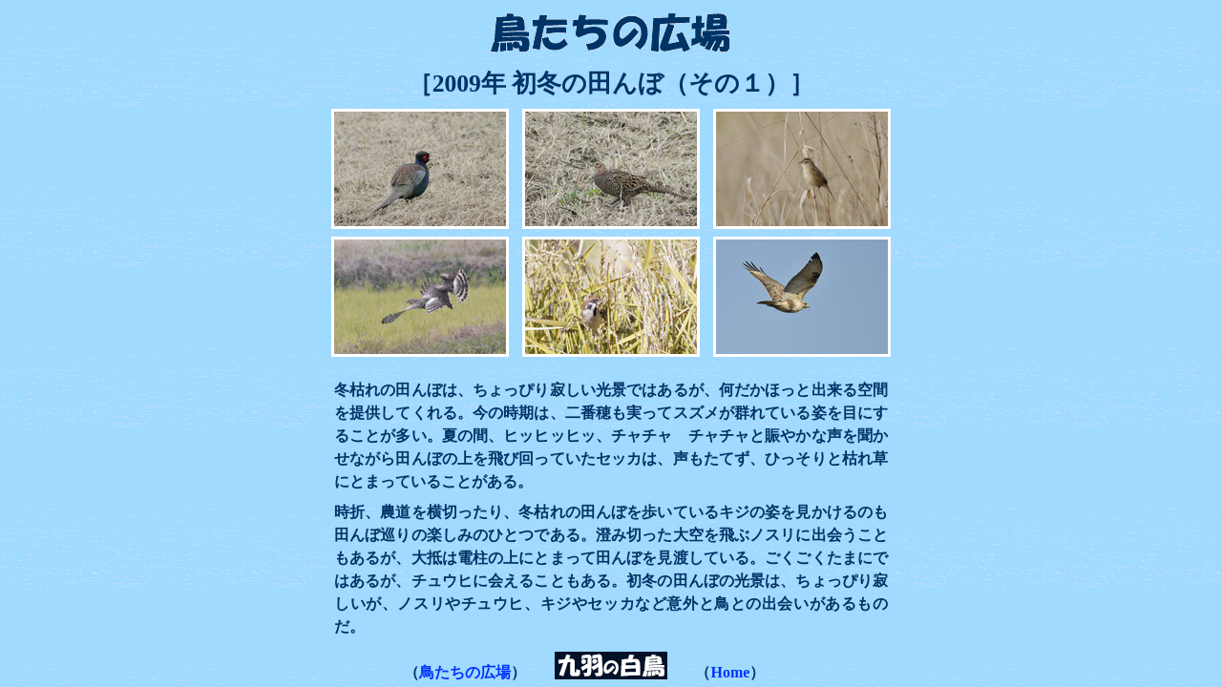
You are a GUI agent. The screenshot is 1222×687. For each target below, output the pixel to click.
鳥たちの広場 (465, 672)
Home (729, 672)
